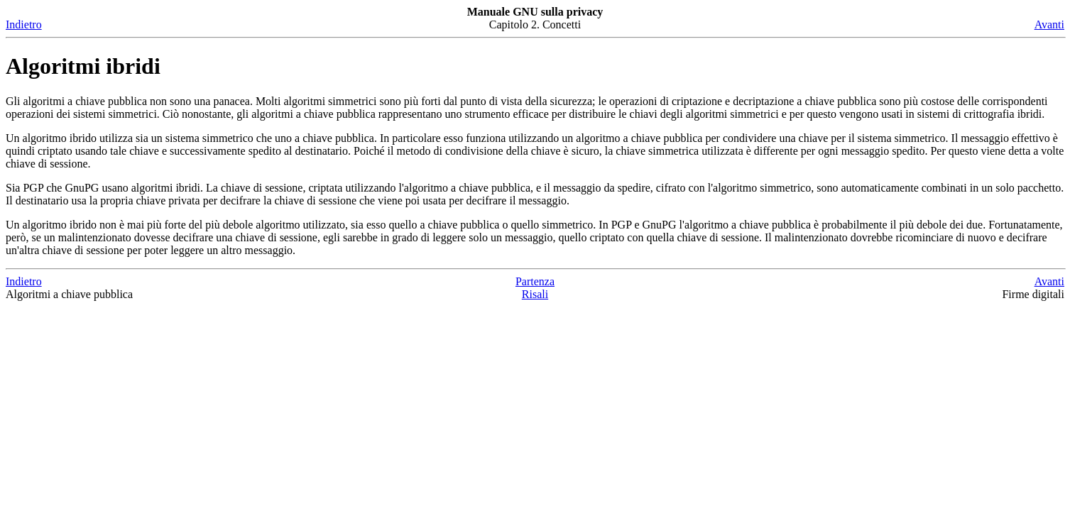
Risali (535, 294)
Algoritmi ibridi (83, 66)
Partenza (535, 281)
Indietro (24, 24)
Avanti (1049, 24)
